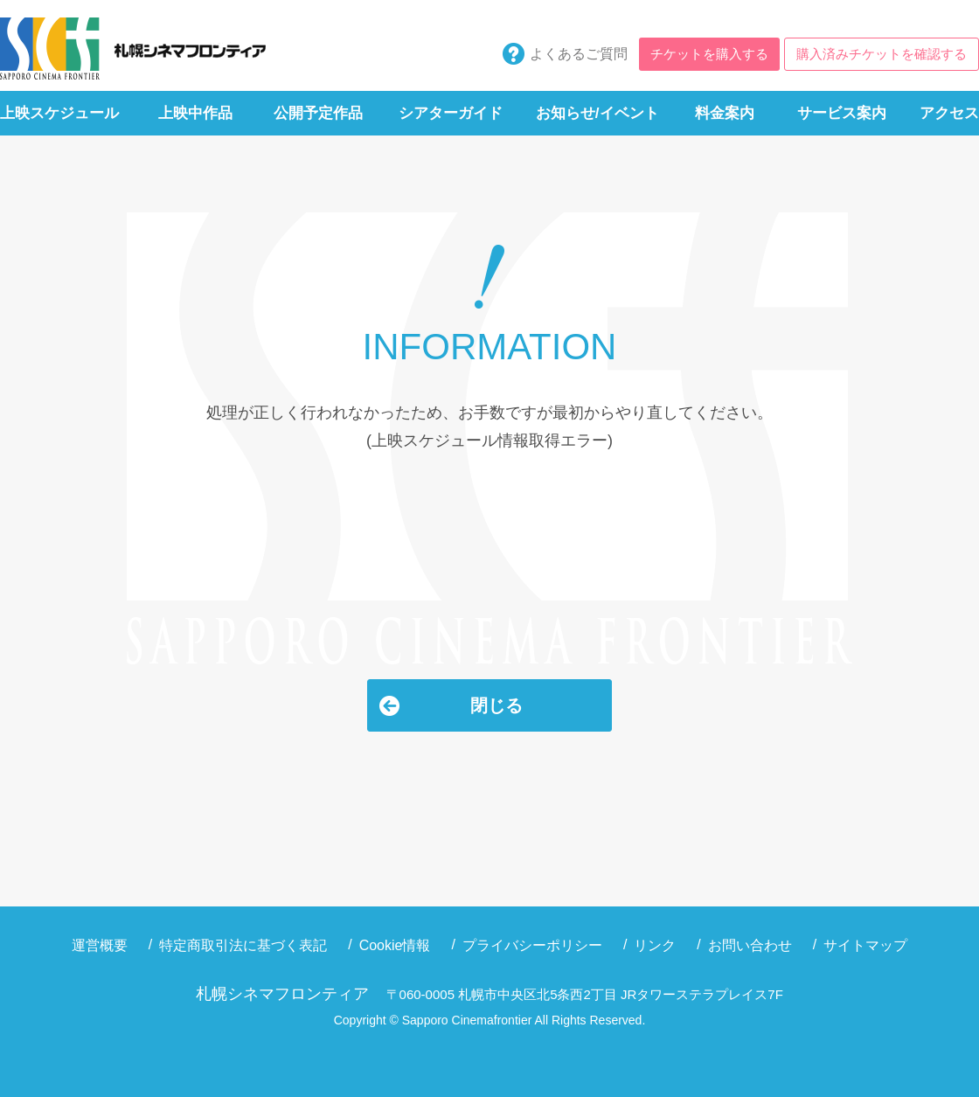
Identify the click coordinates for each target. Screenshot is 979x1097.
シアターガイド (451, 113)
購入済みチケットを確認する (881, 53)
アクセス (949, 113)
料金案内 (724, 113)
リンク (655, 945)
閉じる (496, 705)
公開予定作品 (318, 113)
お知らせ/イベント (597, 113)
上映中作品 (195, 113)
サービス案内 (841, 113)
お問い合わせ (750, 945)
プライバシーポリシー (532, 945)
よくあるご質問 (579, 53)
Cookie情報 (395, 945)
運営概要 (100, 945)
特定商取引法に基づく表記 (243, 945)
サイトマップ (865, 945)
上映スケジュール (59, 113)
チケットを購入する (709, 53)
